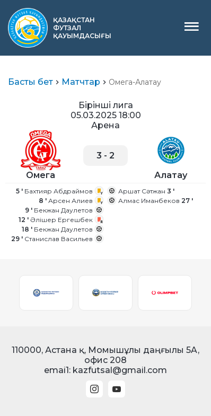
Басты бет (30, 82)
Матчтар (80, 82)
